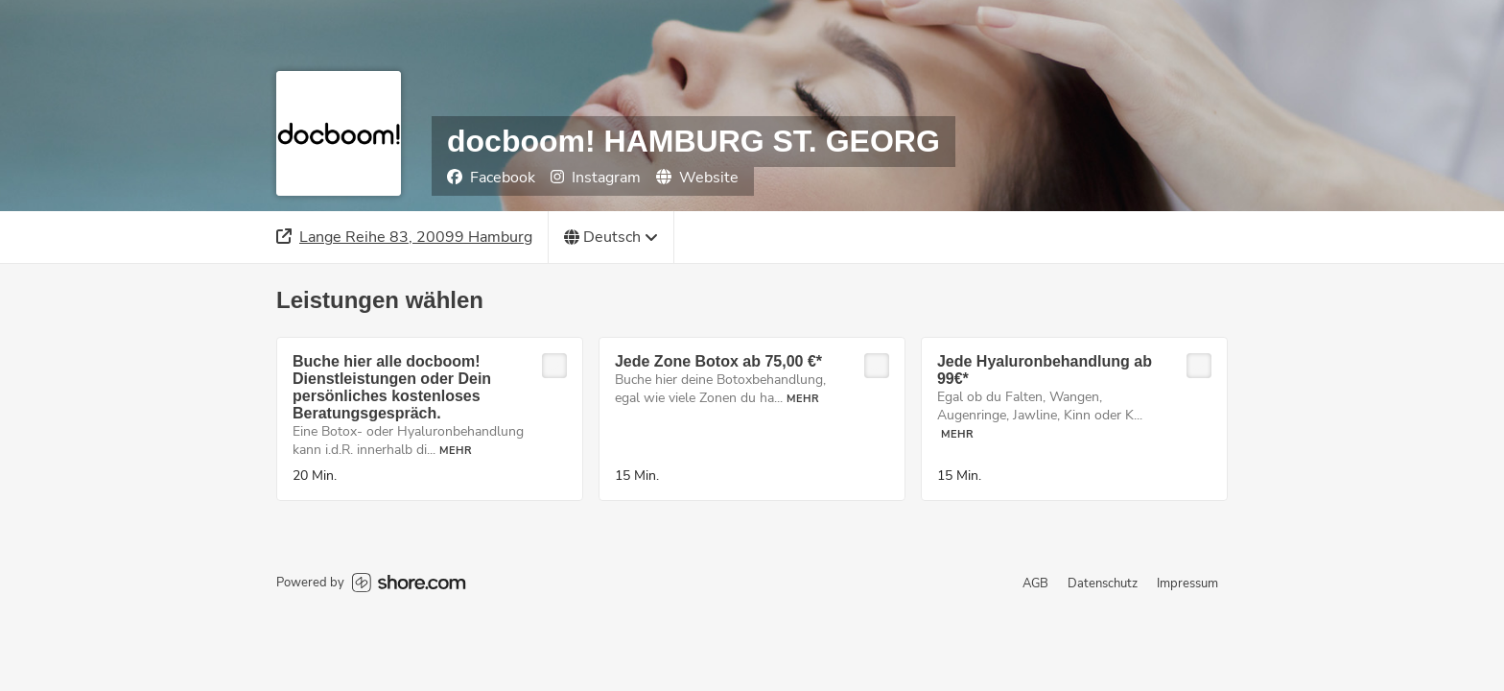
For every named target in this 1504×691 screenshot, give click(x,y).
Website (697, 177)
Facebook (491, 177)
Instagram (596, 177)
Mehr (455, 450)
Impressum (1187, 583)
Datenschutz (1103, 583)
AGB (1035, 583)
